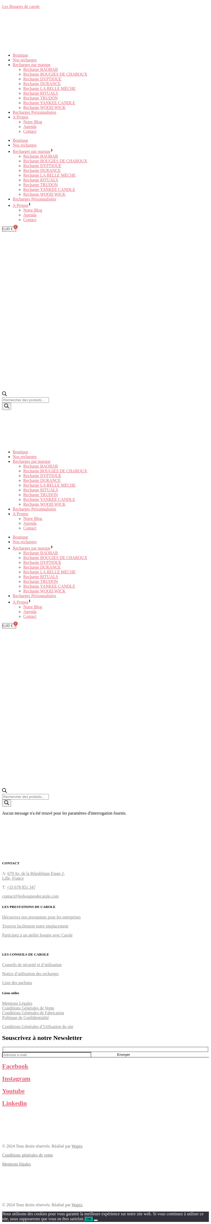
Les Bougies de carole (21, 6)
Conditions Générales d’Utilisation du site (37, 1026)
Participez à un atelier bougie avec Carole (37, 935)
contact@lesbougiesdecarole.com (30, 896)
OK (88, 1219)
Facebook (15, 1066)
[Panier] (9, 229)
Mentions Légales (17, 1003)
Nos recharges (25, 60)
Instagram (16, 1078)
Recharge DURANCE (42, 83)
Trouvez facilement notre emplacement (35, 926)
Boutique (20, 55)
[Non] (96, 1220)
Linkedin (14, 1103)
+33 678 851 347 (21, 887)
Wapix (77, 1146)
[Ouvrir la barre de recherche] (4, 394)
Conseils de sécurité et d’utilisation (32, 964)
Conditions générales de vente (27, 1155)
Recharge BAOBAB (40, 69)
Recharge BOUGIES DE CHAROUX (55, 74)
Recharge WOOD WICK (44, 107)
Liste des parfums (17, 982)
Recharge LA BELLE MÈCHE (49, 88)
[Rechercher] (6, 406)
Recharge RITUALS (40, 93)
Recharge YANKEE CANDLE (49, 103)
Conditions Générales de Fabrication (33, 1013)
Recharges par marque (32, 64)
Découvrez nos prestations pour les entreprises (41, 917)
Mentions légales (16, 1164)
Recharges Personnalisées (34, 112)
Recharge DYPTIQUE (42, 79)
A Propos (20, 117)
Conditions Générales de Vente (28, 1008)
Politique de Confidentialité (25, 1017)
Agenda (29, 126)
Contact (29, 131)
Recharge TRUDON (40, 98)
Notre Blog (32, 122)
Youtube (13, 1091)
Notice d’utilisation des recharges (30, 973)
